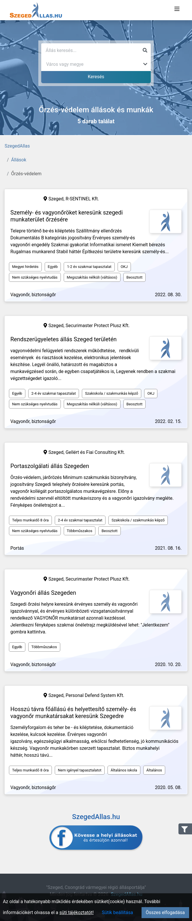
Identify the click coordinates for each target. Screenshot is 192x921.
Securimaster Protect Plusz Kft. (97, 325)
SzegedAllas (17, 146)
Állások (18, 160)
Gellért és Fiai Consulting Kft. (95, 452)
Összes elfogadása (165, 912)
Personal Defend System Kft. (94, 695)
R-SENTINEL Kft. (82, 199)
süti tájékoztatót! (76, 912)
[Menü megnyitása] (177, 9)
